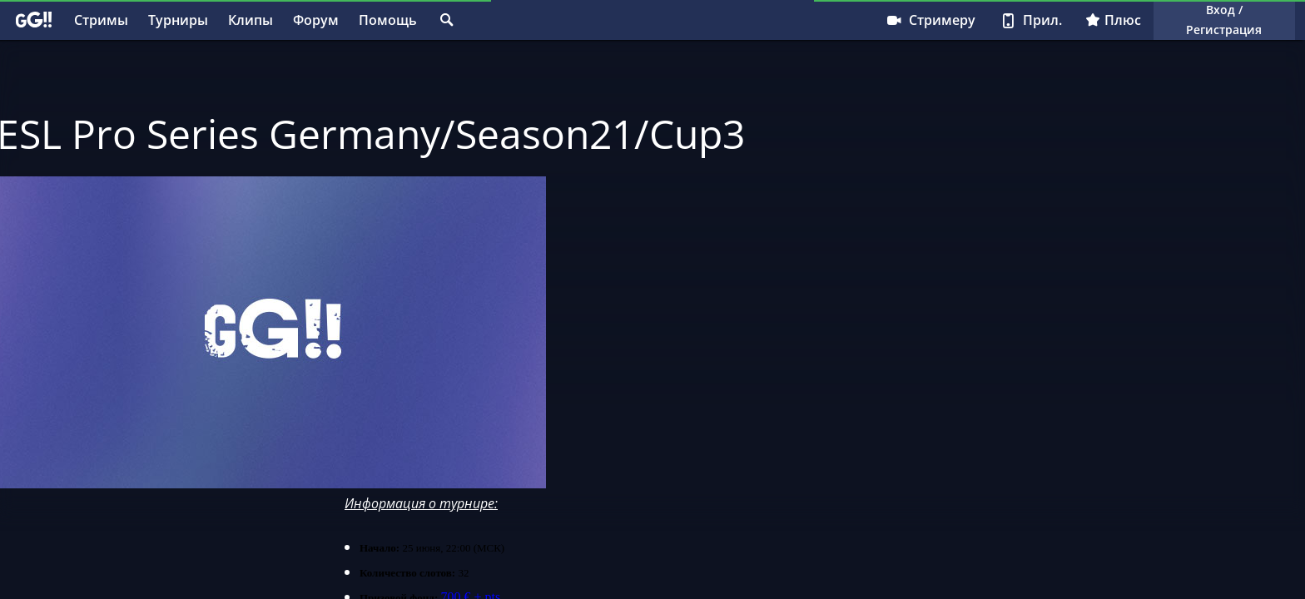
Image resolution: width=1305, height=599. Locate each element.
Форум (316, 20)
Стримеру (930, 20)
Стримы (101, 20)
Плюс (1113, 20)
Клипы (250, 20)
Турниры (178, 20)
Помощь (388, 20)
